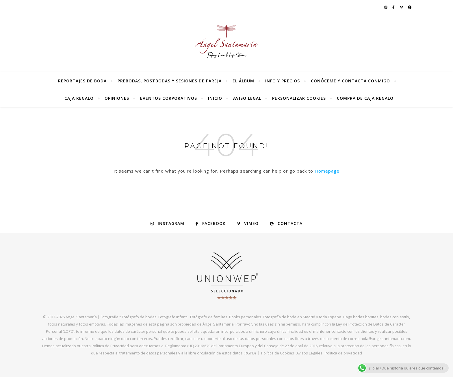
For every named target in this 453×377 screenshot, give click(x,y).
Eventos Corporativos (168, 98)
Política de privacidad (343, 353)
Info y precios (282, 81)
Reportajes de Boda (82, 81)
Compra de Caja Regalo (365, 98)
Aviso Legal (247, 98)
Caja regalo (79, 98)
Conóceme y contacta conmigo (350, 81)
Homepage (327, 171)
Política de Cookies (277, 353)
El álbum (243, 81)
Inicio (215, 98)
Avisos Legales (309, 353)
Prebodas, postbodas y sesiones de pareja (170, 81)
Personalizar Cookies (299, 98)
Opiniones (117, 98)
